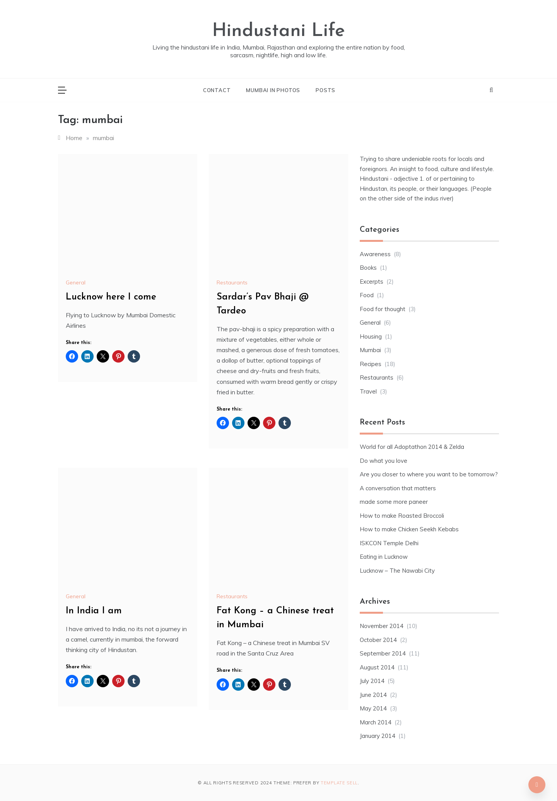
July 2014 (372, 681)
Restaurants (232, 282)
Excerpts (371, 281)
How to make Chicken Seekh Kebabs (409, 529)
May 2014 (373, 708)
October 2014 (378, 640)
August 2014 (377, 667)
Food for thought (382, 309)
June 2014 (373, 694)
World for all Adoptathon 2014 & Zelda (412, 446)
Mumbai (370, 350)
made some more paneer (394, 501)
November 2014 (381, 626)
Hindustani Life (278, 31)
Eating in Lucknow (384, 556)
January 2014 (377, 735)
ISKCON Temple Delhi (389, 543)
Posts (325, 90)
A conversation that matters (398, 488)
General (75, 282)
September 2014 (383, 653)
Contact (217, 90)
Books (368, 267)
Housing (371, 336)
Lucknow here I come (111, 297)
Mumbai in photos (273, 90)
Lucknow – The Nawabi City (397, 570)
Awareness (375, 254)
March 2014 (375, 722)
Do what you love (383, 460)
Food (367, 295)
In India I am (94, 611)
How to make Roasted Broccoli (402, 515)
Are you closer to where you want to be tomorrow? (429, 474)
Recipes (370, 364)
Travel (368, 391)
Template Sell (339, 783)
